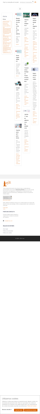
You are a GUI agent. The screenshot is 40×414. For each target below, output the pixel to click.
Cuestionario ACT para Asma (18, 134)
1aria (4, 209)
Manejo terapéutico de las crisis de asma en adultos (18, 26)
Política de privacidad (8, 231)
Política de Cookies (31, 406)
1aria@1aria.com (8, 220)
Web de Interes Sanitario (6, 200)
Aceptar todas (18, 410)
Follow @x (5, 207)
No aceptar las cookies (30, 410)
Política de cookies (7, 232)
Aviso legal (5, 229)
